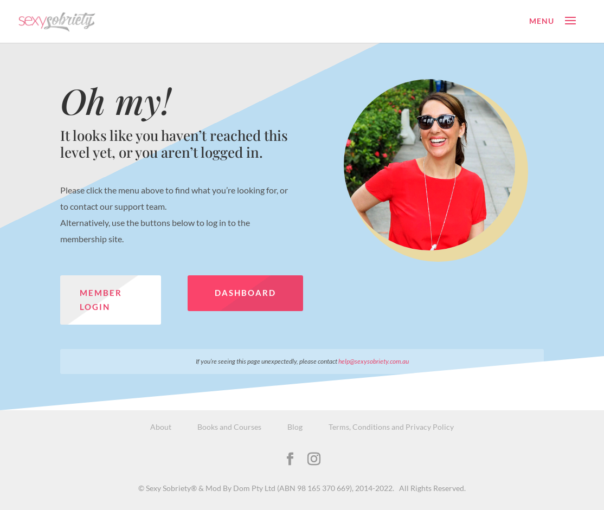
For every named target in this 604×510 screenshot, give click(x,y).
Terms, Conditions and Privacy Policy (391, 426)
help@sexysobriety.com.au (373, 361)
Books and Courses (229, 426)
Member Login (101, 300)
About (160, 426)
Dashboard (245, 293)
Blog (295, 426)
